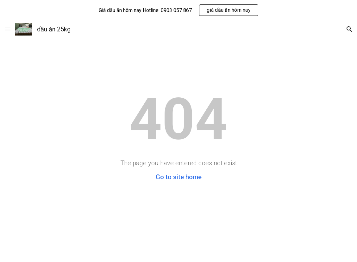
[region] (178, 10)
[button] (7, 29)
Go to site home (179, 177)
